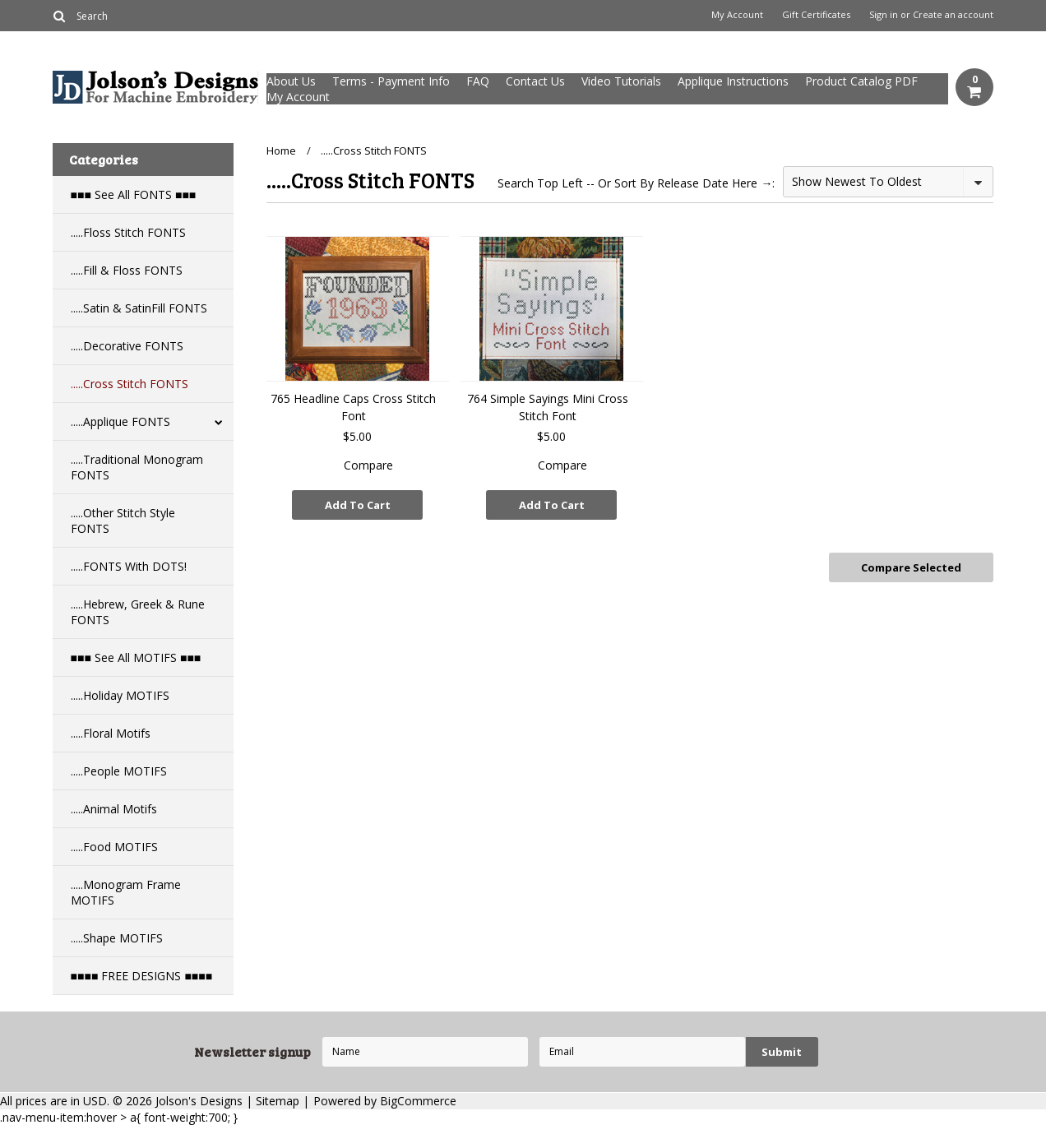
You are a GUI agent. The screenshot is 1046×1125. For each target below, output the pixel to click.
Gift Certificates (816, 15)
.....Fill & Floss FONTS (127, 270)
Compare (368, 465)
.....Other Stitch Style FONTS (123, 520)
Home (281, 150)
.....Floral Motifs (110, 733)
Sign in (883, 15)
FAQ (477, 81)
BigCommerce (418, 1101)
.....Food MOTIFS (114, 846)
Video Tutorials (621, 81)
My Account (737, 15)
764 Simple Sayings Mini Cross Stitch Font (547, 407)
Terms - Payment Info (391, 81)
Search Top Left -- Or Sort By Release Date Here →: (636, 183)
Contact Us (535, 81)
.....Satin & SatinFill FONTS (139, 308)
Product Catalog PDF (861, 81)
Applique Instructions (733, 81)
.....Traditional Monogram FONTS (137, 467)
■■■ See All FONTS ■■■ (134, 194)
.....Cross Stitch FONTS (129, 383)
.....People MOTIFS (119, 771)
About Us (291, 81)
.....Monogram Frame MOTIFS (126, 892)
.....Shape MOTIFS (117, 938)
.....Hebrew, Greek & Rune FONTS (138, 611)
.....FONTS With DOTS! (129, 566)
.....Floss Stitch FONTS (128, 232)
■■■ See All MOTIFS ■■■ (136, 657)
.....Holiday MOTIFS (120, 695)
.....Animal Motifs (114, 809)
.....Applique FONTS (120, 421)
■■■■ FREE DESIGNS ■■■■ (142, 976)
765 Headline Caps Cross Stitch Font (353, 407)
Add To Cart (358, 505)
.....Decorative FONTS (127, 346)
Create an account (953, 15)
